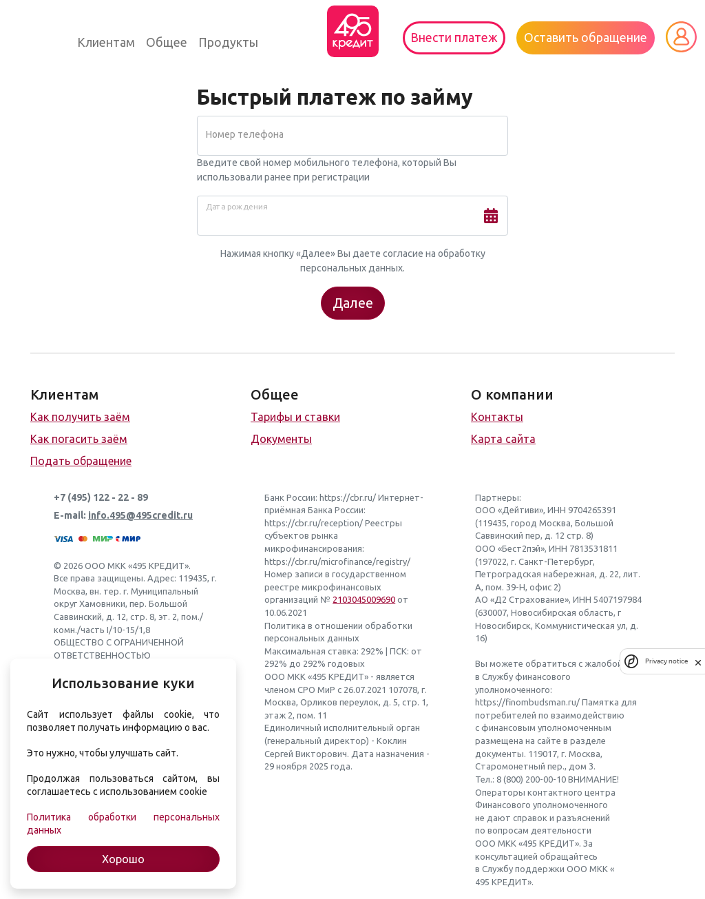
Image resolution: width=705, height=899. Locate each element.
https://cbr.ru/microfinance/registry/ (337, 561)
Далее (353, 303)
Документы (281, 439)
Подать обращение (80, 461)
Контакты (497, 417)
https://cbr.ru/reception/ (313, 523)
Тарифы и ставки (295, 417)
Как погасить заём (78, 439)
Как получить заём (80, 417)
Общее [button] (166, 42)
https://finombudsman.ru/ (527, 702)
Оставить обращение (585, 37)
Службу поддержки (523, 869)
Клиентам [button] (106, 42)
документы (499, 753)
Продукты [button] (228, 42)
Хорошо (123, 859)
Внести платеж (454, 37)
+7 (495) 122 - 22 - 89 (101, 497)
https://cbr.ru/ (347, 497)
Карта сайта (503, 439)
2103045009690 (364, 599)
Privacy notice (666, 661)
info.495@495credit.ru (140, 515)
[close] (698, 661)
